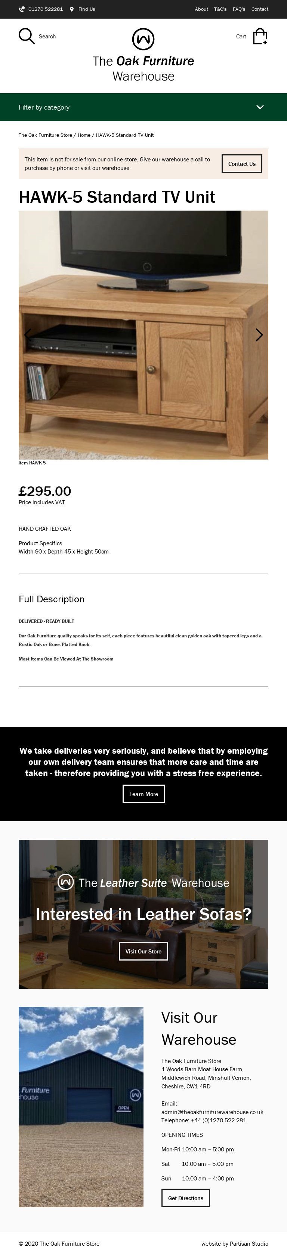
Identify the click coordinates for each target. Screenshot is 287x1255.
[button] (28, 335)
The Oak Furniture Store (45, 135)
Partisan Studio (249, 1243)
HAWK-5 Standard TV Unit (125, 135)
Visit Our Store (143, 951)
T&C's (220, 9)
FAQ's (239, 9)
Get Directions (185, 1198)
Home (84, 135)
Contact (259, 9)
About (201, 9)
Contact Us (242, 163)
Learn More (143, 794)
